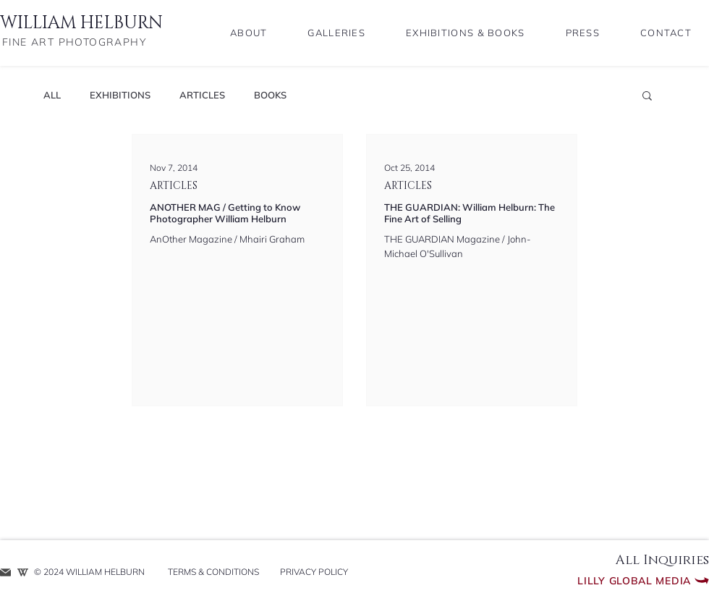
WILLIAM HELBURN (81, 23)
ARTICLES (202, 95)
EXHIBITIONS (120, 95)
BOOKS (270, 95)
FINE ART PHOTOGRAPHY (74, 42)
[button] (647, 96)
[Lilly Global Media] (607, 580)
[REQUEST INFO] (5, 572)
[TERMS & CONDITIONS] (213, 572)
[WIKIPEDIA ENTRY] (22, 572)
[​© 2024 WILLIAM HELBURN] (93, 572)
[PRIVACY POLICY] (313, 572)
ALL (52, 95)
